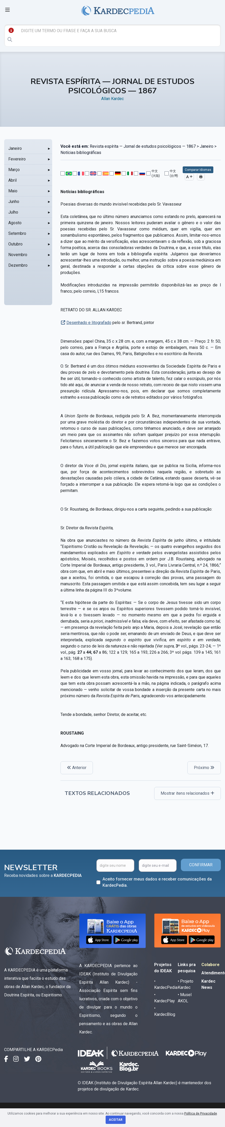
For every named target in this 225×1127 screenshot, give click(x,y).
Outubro (15, 244)
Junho (13, 201)
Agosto (15, 222)
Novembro (17, 254)
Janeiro (15, 148)
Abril (12, 180)
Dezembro (18, 265)
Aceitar (115, 1120)
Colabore (210, 964)
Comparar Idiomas (198, 170)
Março (14, 169)
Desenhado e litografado (88, 322)
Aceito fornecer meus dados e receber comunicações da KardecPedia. (157, 882)
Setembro (17, 233)
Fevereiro (17, 159)
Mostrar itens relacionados (187, 793)
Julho (13, 212)
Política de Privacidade (200, 1113)
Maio (12, 190)
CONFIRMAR (201, 864)
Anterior (76, 767)
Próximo (204, 767)
